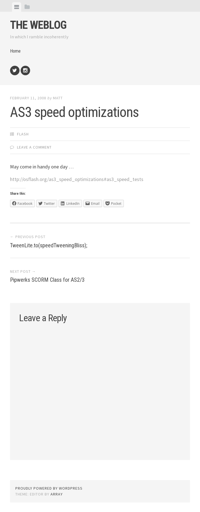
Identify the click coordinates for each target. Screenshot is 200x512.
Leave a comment (34, 147)
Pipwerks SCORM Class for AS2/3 (47, 279)
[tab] (16, 7)
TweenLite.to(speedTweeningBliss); (48, 245)
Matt (58, 97)
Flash (23, 134)
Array (56, 494)
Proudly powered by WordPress (49, 488)
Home (15, 51)
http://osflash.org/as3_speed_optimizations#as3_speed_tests (76, 179)
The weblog (38, 25)
